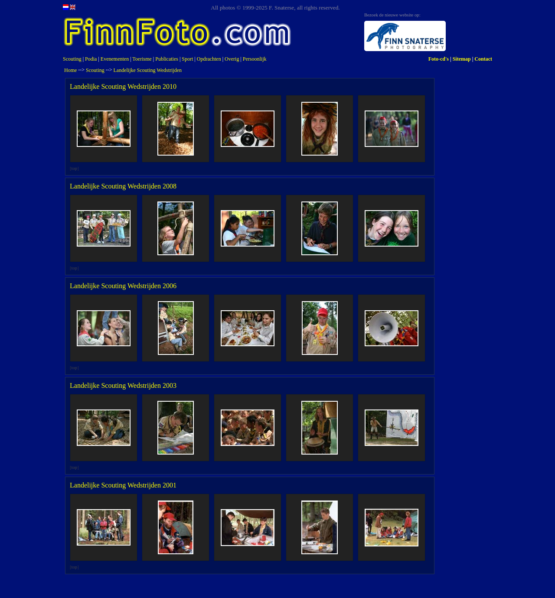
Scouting (72, 59)
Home (70, 70)
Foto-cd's (438, 59)
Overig (232, 59)
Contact (483, 59)
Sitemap (462, 59)
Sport (187, 59)
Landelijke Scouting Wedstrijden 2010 (123, 86)
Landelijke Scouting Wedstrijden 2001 (123, 485)
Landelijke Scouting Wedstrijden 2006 (123, 285)
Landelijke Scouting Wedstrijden (148, 70)
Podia (91, 59)
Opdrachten (209, 59)
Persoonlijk (255, 59)
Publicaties (166, 59)
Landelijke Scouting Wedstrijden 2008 (123, 186)
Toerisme (141, 59)
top (75, 168)
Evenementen (115, 59)
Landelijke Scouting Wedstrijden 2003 (123, 385)
